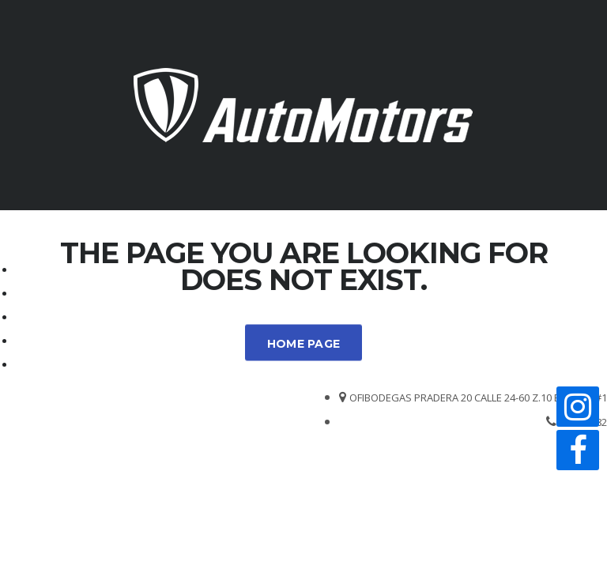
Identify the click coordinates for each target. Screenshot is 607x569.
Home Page (304, 344)
